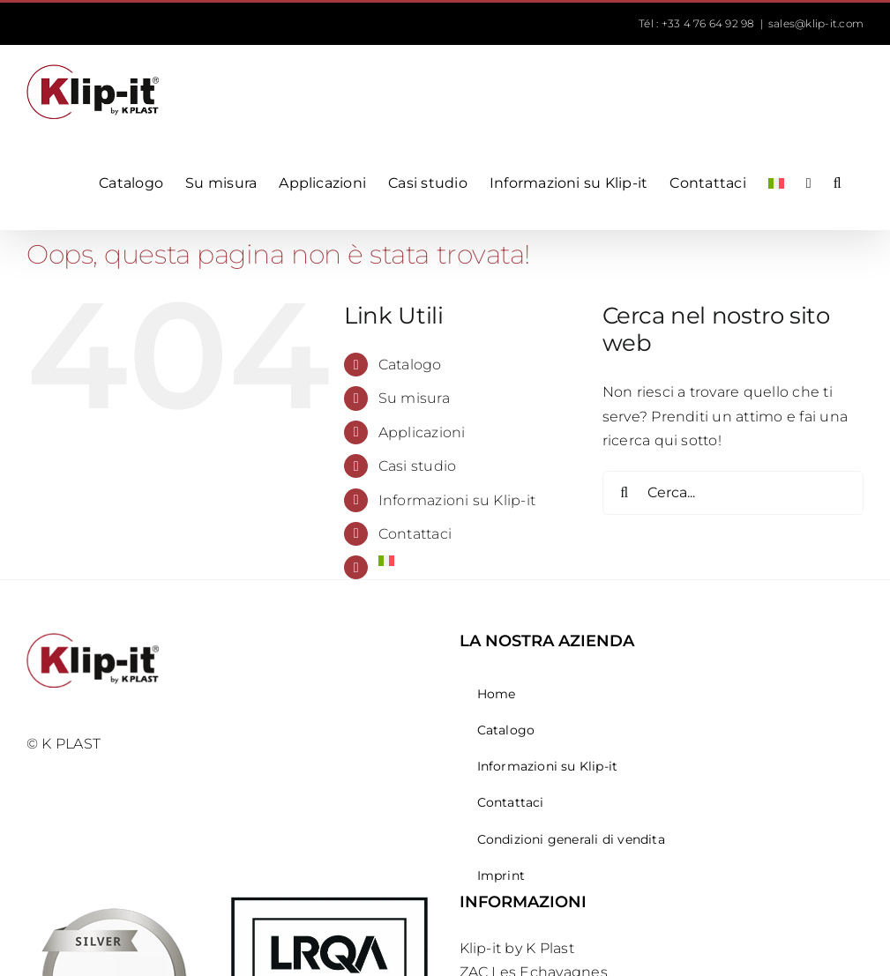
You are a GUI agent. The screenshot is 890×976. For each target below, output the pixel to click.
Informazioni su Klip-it (457, 500)
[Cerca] (624, 493)
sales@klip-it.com (816, 23)
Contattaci (415, 533)
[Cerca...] (733, 493)
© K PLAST (63, 743)
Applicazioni (422, 432)
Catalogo (410, 364)
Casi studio (417, 466)
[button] (837, 183)
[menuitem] (776, 183)
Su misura (414, 398)
